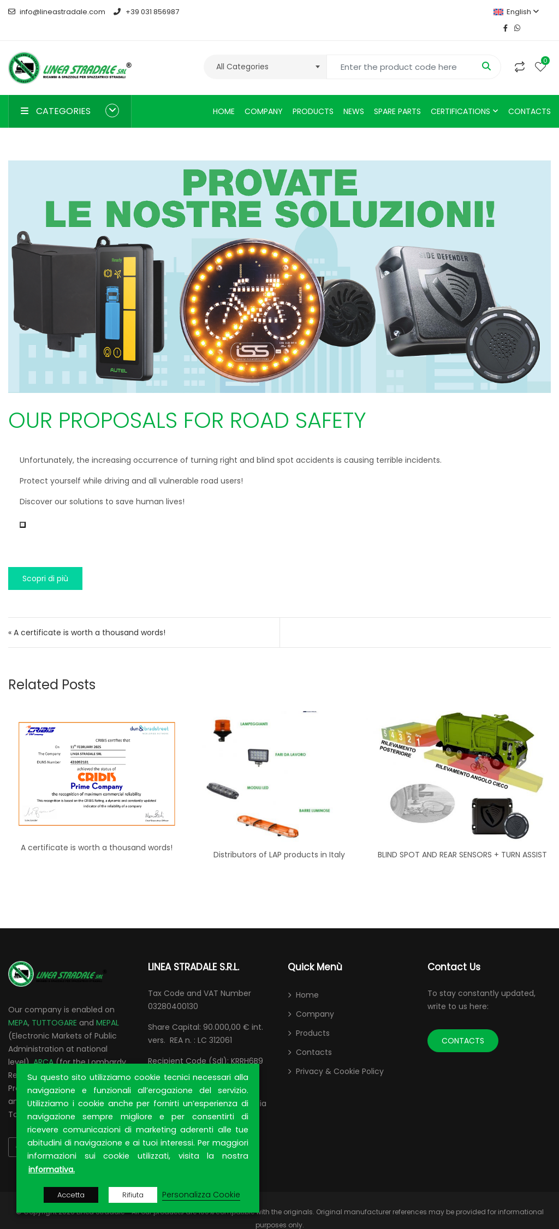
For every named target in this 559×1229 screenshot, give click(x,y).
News (353, 95)
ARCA (43, 1045)
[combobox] (265, 50)
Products (313, 95)
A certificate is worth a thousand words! (97, 831)
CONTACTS (463, 1024)
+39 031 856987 (146, 12)
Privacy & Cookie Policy (340, 1054)
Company (264, 95)
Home (224, 95)
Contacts (529, 95)
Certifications (460, 95)
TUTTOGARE (54, 1006)
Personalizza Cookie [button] (201, 1194)
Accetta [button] (71, 1195)
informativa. (51, 1169)
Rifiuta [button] (133, 1195)
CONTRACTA (65, 1058)
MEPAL (107, 1006)
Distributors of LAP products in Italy (279, 838)
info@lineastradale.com (56, 12)
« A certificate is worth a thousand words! (86, 616)
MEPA (18, 1006)
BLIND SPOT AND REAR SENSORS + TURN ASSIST (462, 838)
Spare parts (397, 95)
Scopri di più (45, 562)
